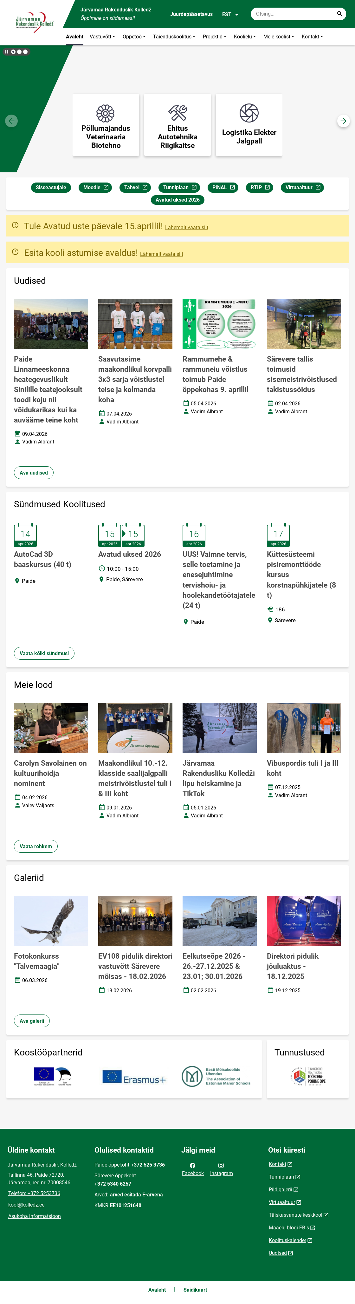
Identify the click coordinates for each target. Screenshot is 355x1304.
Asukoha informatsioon (34, 1216)
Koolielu (245, 37)
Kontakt (313, 37)
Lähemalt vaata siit (186, 227)
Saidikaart (195, 1290)
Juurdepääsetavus (191, 14)
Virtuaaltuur (304, 188)
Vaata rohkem (36, 846)
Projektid (215, 37)
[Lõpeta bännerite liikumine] (6, 52)
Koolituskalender (287, 1240)
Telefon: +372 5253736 (34, 1193)
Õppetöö (135, 37)
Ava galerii (32, 1021)
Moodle (97, 188)
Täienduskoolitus (175, 37)
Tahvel (137, 188)
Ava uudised (34, 473)
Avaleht (74, 37)
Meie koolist (279, 37)
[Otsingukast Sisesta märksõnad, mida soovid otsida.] (298, 14)
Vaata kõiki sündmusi (44, 653)
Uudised (278, 1253)
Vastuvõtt (103, 37)
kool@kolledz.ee (26, 1205)
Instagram (221, 1168)
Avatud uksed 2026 (178, 200)
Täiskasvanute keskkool (295, 1215)
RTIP (261, 188)
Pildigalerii (280, 1190)
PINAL (225, 188)
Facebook (193, 1168)
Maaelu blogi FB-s (289, 1228)
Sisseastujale (51, 187)
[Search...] (339, 14)
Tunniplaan (181, 188)
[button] (13, 52)
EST (230, 14)
